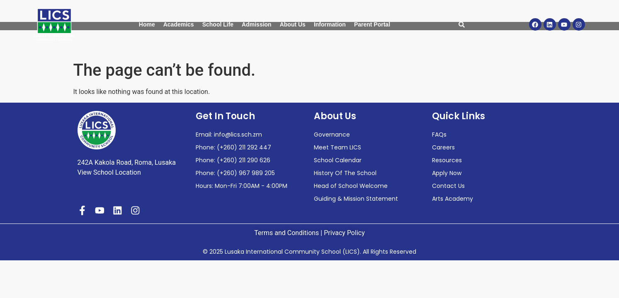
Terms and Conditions (286, 233)
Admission (257, 24)
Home (147, 24)
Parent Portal (372, 24)
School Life (217, 24)
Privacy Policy (344, 233)
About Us (293, 24)
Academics (178, 24)
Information (330, 24)
